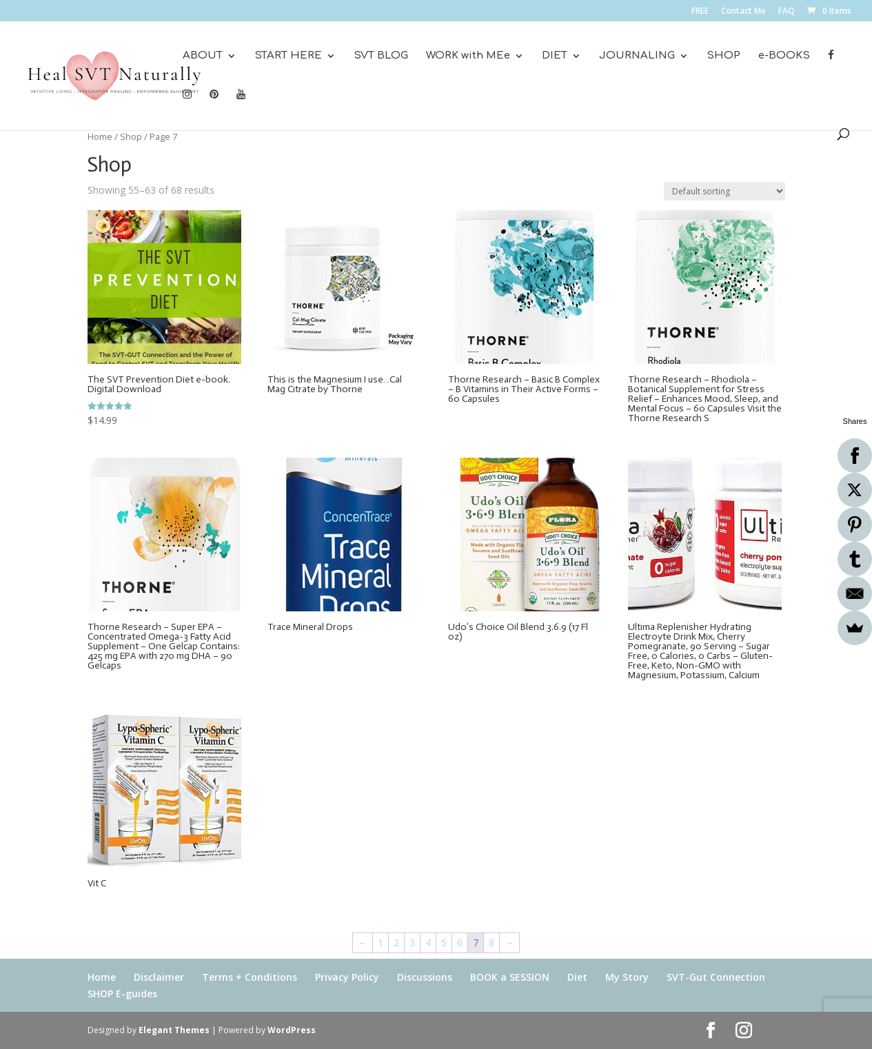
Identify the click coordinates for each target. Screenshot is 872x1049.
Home (100, 136)
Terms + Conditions (249, 977)
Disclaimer (159, 977)
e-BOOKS (784, 56)
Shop (131, 136)
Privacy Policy (347, 977)
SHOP (723, 56)
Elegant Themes (174, 1030)
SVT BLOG (381, 56)
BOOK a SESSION (509, 977)
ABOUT (203, 56)
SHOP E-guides (122, 993)
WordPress (291, 1030)
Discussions (424, 977)
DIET (554, 56)
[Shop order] (724, 191)
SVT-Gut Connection (716, 977)
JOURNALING (637, 56)
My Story (627, 977)
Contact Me (743, 12)
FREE (700, 12)
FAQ (786, 12)
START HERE (288, 56)
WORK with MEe (468, 56)
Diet (577, 977)
